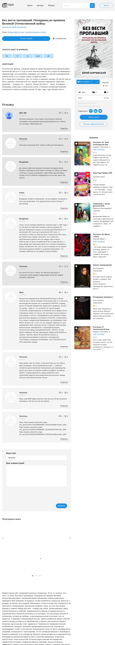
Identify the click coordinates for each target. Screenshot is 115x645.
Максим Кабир (98, 239)
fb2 (8, 56)
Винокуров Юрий (33, 559)
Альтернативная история (35, 32)
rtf (19, 56)
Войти (106, 5)
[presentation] (22, 493)
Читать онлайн (12, 39)
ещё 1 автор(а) (32, 561)
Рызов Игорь (7, 559)
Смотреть (10, 564)
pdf (55, 56)
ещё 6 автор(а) (99, 241)
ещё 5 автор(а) (99, 149)
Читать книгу (93, 117)
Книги (29, 5)
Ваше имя (11, 453)
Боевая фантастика (16, 32)
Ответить (64, 128)
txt (31, 56)
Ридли (12, 5)
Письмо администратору (93, 124)
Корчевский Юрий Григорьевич (15, 27)
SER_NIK (23, 113)
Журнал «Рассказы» (101, 147)
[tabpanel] (12, 545)
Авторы (40, 5)
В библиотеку (35, 39)
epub (43, 56)
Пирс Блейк (55, 560)
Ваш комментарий (15, 463)
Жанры (51, 5)
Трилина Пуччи (99, 177)
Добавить (58, 506)
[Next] (70, 538)
